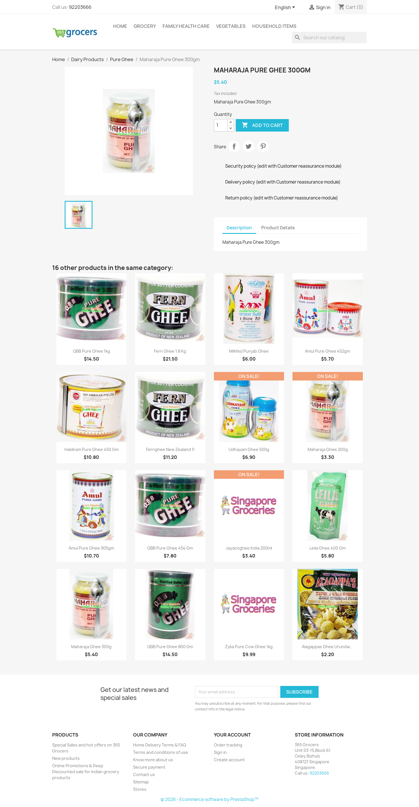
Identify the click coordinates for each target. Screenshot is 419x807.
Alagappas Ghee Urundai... (327, 646)
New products (66, 758)
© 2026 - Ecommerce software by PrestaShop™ (209, 799)
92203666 (80, 7)
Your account (232, 735)
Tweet (248, 146)
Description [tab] (239, 228)
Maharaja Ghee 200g (328, 449)
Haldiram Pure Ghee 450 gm (91, 449)
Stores (139, 789)
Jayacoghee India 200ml (249, 548)
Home (120, 26)
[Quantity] (221, 125)
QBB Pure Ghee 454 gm (170, 548)
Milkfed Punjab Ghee (249, 351)
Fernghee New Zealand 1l (170, 449)
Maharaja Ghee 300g (91, 646)
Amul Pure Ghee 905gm (91, 548)
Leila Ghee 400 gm (327, 548)
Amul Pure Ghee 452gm (327, 351)
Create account (229, 759)
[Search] (329, 37)
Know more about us (153, 759)
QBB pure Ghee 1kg (91, 351)
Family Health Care (186, 26)
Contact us (144, 774)
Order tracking (228, 745)
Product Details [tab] (278, 228)
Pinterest (263, 146)
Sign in (220, 752)
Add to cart (262, 125)
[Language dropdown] (286, 7)
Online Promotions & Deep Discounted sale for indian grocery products (85, 771)
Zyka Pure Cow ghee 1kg (249, 646)
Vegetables (231, 26)
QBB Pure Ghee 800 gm (170, 646)
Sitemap (141, 782)
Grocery (145, 26)
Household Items (274, 26)
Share (234, 146)
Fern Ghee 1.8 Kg (170, 351)
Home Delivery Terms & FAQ (159, 745)
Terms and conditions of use (160, 752)
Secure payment (149, 767)
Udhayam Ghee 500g (249, 449)
